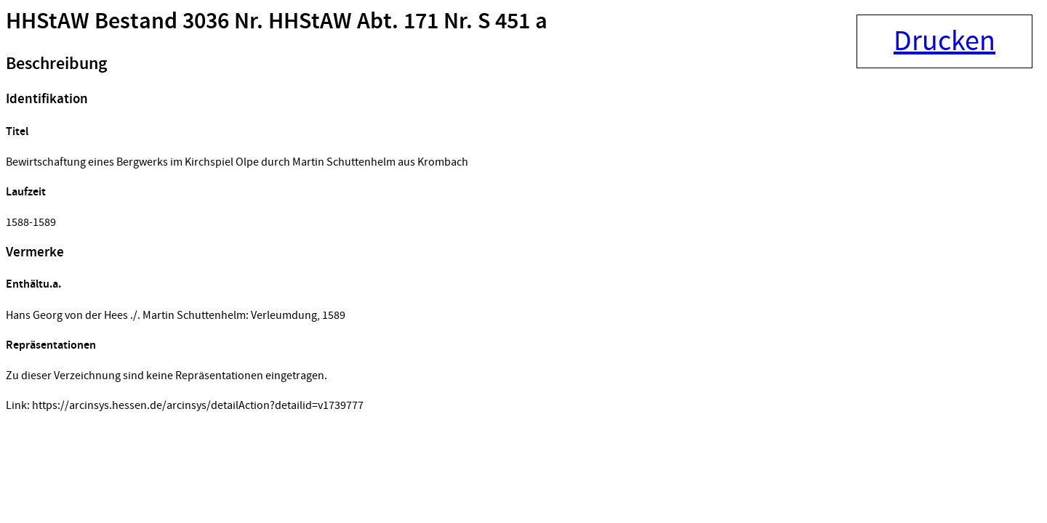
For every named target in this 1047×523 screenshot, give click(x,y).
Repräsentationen (51, 345)
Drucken (944, 41)
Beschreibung (56, 64)
